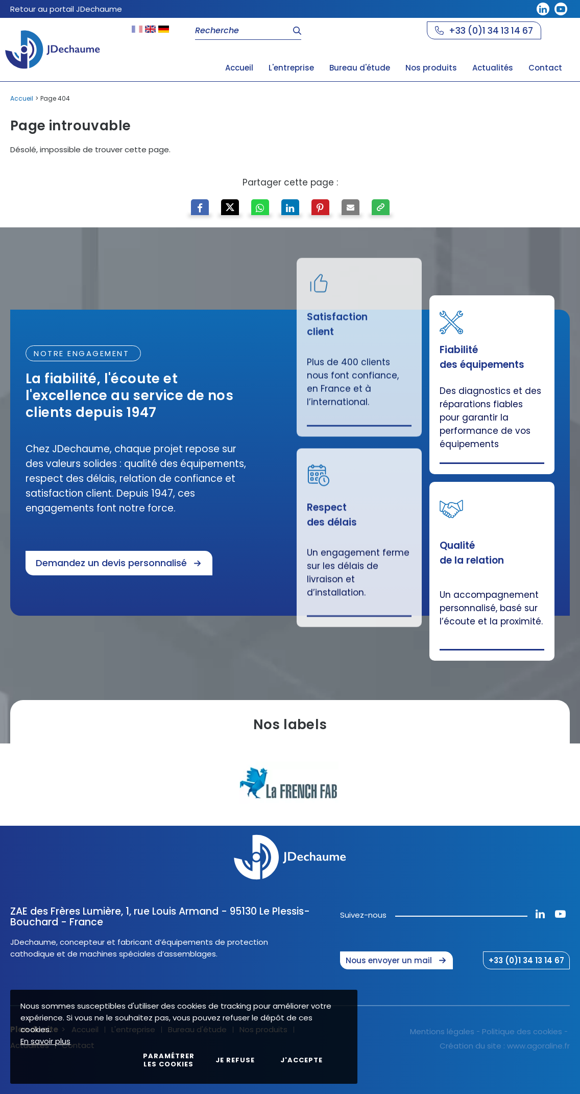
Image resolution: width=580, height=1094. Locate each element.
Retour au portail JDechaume (66, 9)
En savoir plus (45, 1041)
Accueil (21, 98)
